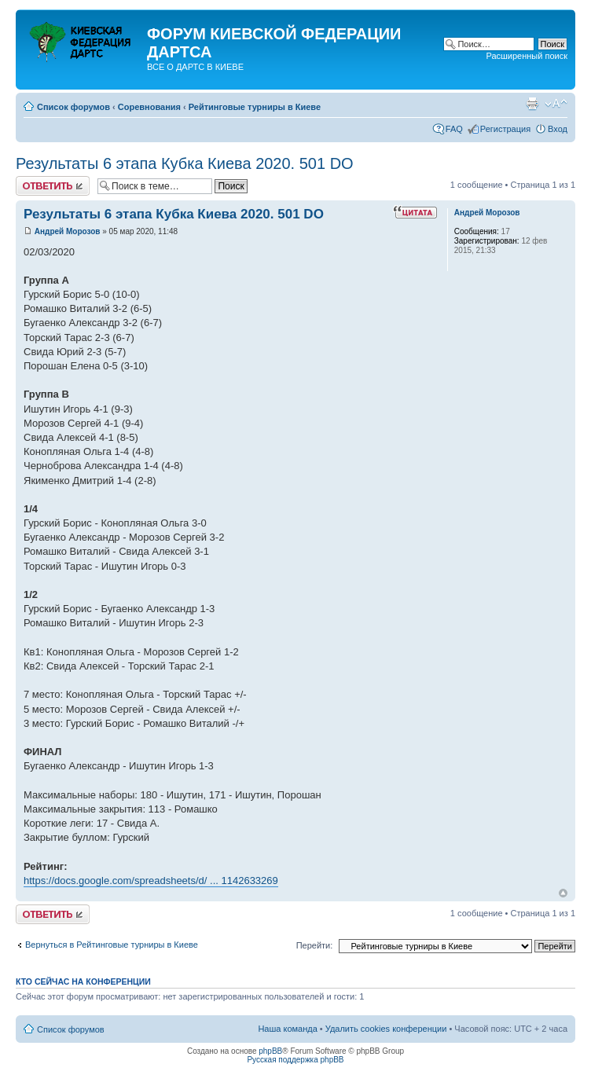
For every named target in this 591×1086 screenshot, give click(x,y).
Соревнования (149, 107)
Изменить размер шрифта (556, 104)
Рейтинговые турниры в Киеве (255, 107)
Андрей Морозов (68, 231)
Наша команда (287, 1028)
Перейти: (314, 945)
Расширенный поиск (526, 56)
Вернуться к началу (563, 893)
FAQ (454, 129)
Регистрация (505, 129)
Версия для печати (532, 104)
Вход (557, 129)
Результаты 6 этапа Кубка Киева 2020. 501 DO (185, 163)
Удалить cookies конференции (386, 1028)
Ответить (53, 186)
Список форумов (73, 107)
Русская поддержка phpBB (295, 1059)
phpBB (270, 1051)
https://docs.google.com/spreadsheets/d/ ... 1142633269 (151, 880)
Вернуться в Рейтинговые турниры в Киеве (111, 944)
